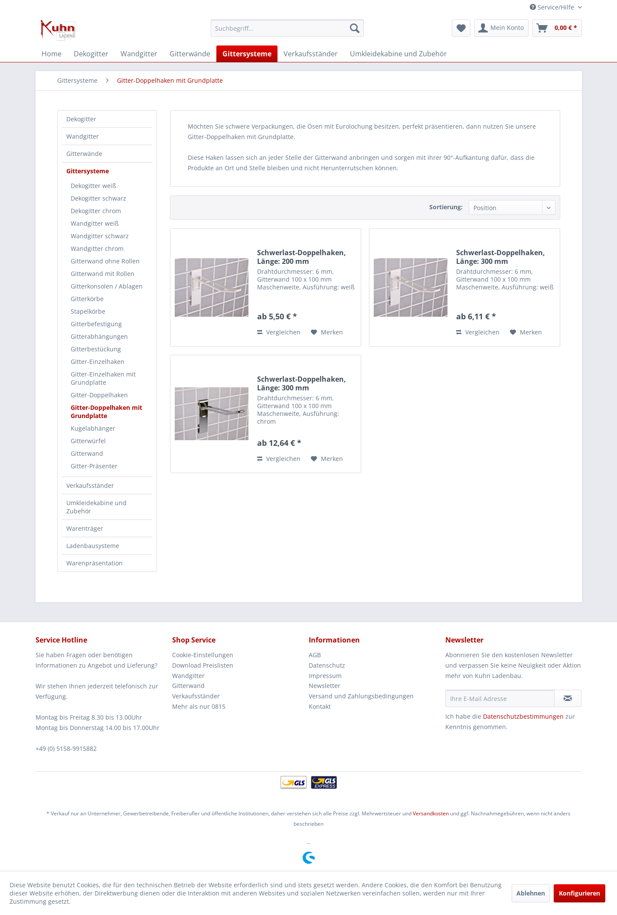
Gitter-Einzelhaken (97, 361)
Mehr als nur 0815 (198, 706)
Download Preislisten (202, 665)
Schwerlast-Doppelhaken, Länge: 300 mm (500, 257)
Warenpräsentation (94, 563)
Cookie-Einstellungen (202, 655)
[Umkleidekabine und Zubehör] (398, 53)
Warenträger (84, 528)
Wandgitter (82, 136)
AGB (315, 655)
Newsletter (324, 685)
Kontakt (320, 706)
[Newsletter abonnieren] (567, 698)
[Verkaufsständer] (310, 53)
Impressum (325, 676)
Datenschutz (327, 665)
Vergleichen (278, 332)
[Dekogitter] (91, 53)
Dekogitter (81, 119)
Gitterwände (84, 153)
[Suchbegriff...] (287, 28)
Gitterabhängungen (99, 336)
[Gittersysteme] (246, 53)
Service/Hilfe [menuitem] (553, 7)
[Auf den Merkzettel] (327, 332)
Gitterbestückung (96, 349)
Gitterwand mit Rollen (102, 273)
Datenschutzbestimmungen (523, 716)
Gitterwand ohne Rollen (105, 261)
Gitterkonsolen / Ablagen (107, 286)
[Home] (52, 53)
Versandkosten (431, 813)
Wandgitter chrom (97, 248)
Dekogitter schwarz (98, 198)
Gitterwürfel (88, 441)
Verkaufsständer (90, 485)
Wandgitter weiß (95, 223)
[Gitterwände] (189, 53)
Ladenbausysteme (92, 546)
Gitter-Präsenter (94, 466)
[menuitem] (287, 28)
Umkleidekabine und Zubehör (96, 507)
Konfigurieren (579, 893)
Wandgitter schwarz (100, 236)
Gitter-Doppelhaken (99, 395)
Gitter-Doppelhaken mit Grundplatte (106, 411)
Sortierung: (446, 207)
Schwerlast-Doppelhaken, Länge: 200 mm (301, 257)
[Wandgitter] (138, 53)
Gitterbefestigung (96, 324)
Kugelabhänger (93, 428)
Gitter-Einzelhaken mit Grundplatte (103, 378)
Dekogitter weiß (93, 186)
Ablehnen (530, 893)
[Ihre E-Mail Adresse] (500, 698)
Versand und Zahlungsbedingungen (361, 696)
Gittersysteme (87, 171)
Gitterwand (87, 453)
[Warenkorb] (557, 28)
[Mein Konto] (501, 28)
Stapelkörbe (88, 311)
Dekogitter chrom (96, 211)
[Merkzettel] (461, 28)
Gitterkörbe (87, 299)
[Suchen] (355, 28)
